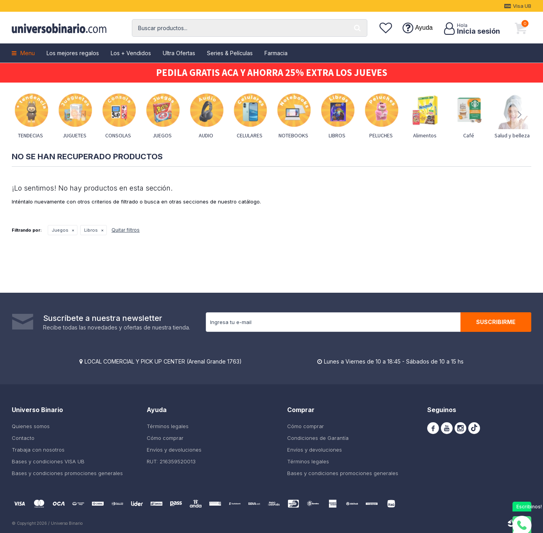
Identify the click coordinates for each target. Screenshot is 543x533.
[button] (357, 28)
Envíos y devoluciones (174, 450)
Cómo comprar (165, 438)
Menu (27, 53)
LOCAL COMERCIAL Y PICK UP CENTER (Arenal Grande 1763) (163, 361)
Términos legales (168, 426)
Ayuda (424, 27)
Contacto (23, 438)
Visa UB (522, 6)
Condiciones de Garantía (318, 438)
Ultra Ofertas (179, 53)
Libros (91, 230)
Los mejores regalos (73, 53)
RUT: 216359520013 (171, 461)
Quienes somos (31, 426)
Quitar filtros (125, 230)
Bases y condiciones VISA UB (48, 461)
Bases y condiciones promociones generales (67, 473)
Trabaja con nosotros (38, 450)
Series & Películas (230, 53)
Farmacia (276, 53)
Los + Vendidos (131, 53)
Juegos (60, 230)
